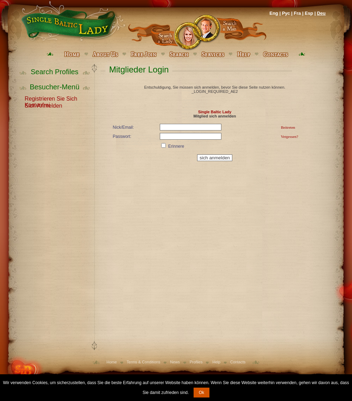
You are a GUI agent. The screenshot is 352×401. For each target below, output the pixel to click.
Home (112, 362)
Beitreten (288, 127)
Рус (286, 13)
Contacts (237, 362)
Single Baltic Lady (215, 112)
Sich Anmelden (43, 105)
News (175, 362)
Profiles (196, 362)
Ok (201, 392)
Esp (309, 13)
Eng (273, 13)
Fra (297, 13)
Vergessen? (289, 136)
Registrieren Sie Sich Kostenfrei (51, 98)
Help (216, 362)
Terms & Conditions (143, 362)
